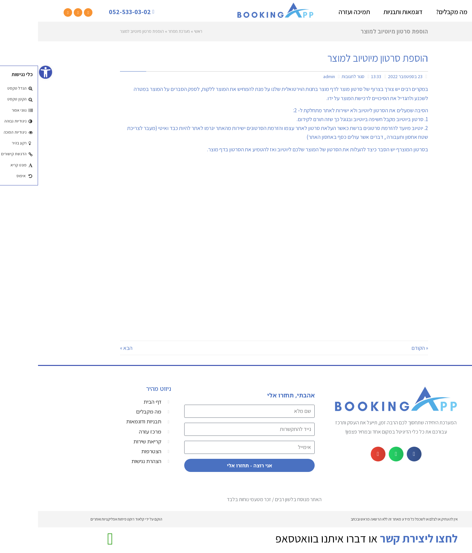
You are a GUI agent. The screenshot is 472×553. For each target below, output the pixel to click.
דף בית (451, 12)
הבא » (88, 347)
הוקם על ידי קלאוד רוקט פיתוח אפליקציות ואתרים (88, 519)
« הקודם (381, 347)
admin (291, 76)
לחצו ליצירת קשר (381, 538)
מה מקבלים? (413, 12)
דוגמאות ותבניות (364, 12)
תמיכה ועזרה (316, 12)
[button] (376, 454)
